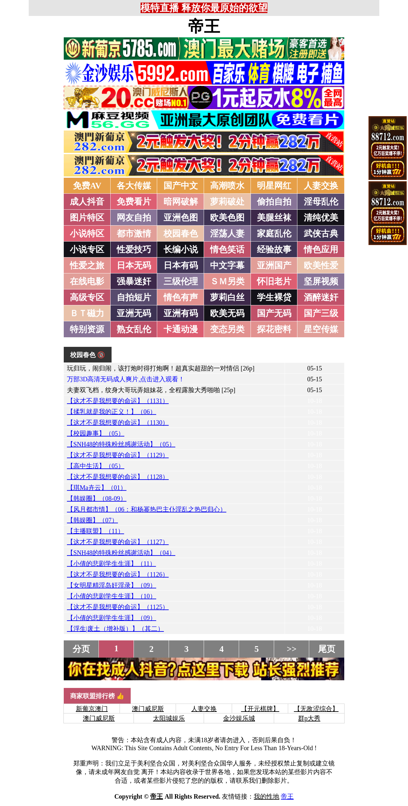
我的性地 (266, 796)
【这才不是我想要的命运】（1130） (118, 422)
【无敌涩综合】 (316, 708)
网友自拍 (134, 217)
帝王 (204, 26)
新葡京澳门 (92, 708)
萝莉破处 (227, 201)
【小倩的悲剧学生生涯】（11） (111, 563)
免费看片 (134, 201)
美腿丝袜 (274, 217)
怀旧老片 (274, 281)
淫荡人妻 (227, 233)
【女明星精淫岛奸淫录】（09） (111, 585)
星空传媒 (321, 329)
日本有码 (181, 265)
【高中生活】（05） (95, 465)
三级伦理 (181, 281)
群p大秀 (309, 718)
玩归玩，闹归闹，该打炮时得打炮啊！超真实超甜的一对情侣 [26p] (160, 368)
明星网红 (274, 185)
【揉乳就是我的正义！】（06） (111, 411)
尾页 (326, 649)
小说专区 (87, 249)
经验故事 (274, 249)
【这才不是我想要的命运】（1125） (118, 606)
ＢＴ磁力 (87, 313)
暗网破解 (181, 201)
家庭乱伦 (274, 233)
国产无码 (274, 313)
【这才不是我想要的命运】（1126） (118, 574)
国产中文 (181, 185)
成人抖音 (87, 201)
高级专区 (87, 297)
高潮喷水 (227, 185)
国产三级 (321, 313)
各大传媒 (134, 185)
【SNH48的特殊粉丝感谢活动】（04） (121, 552)
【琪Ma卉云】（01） (97, 487)
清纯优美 (321, 217)
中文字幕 (227, 265)
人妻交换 (321, 185)
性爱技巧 (134, 249)
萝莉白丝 (227, 297)
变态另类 (227, 329)
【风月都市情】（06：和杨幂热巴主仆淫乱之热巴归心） (146, 509)
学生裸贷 (274, 297)
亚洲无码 (134, 313)
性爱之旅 (87, 265)
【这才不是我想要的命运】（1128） (118, 476)
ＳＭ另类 (227, 281)
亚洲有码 (181, 313)
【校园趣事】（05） (95, 433)
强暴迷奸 (134, 281)
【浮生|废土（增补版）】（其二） (115, 628)
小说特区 (87, 233)
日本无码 (134, 265)
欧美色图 (227, 217)
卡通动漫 (181, 329)
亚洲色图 (181, 217)
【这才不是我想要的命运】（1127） (118, 541)
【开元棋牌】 (260, 708)
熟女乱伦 (134, 329)
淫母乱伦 (321, 201)
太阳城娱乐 (169, 718)
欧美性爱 (321, 265)
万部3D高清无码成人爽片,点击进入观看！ (126, 379)
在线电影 (87, 281)
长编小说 (181, 249)
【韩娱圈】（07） (92, 520)
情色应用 (321, 249)
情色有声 (181, 297)
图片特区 (87, 217)
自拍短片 (134, 297)
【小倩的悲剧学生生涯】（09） (111, 617)
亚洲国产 (274, 265)
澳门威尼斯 (148, 708)
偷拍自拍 (274, 201)
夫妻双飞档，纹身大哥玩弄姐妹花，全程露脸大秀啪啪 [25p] (151, 389)
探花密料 (274, 329)
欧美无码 (227, 313)
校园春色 (181, 233)
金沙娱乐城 (239, 718)
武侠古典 (321, 233)
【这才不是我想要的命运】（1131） (118, 400)
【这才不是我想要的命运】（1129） (118, 455)
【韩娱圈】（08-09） (97, 498)
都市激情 (134, 233)
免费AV (87, 185)
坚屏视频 (321, 281)
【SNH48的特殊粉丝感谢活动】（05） (121, 444)
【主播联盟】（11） (95, 530)
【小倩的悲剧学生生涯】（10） (111, 596)
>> (292, 649)
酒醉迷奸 (321, 297)
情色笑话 (227, 249)
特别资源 (87, 329)
